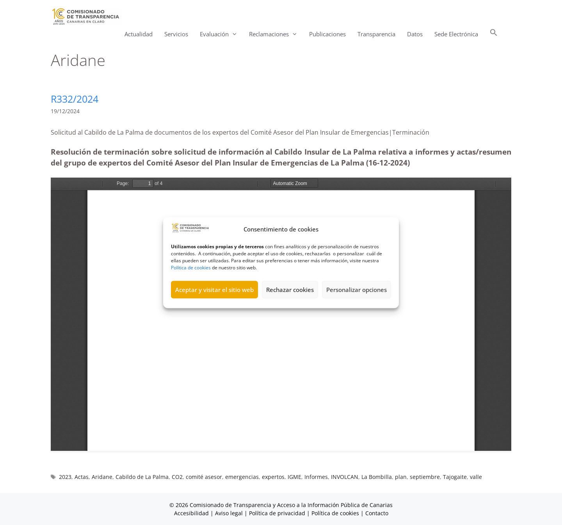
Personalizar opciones (356, 290)
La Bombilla (376, 477)
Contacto (376, 513)
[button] (493, 34)
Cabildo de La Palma (142, 477)
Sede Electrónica (456, 34)
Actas (82, 477)
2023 (65, 477)
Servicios (176, 34)
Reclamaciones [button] (276, 34)
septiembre (425, 477)
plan (401, 477)
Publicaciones (327, 34)
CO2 (177, 477)
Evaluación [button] (221, 34)
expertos (273, 477)
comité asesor (204, 477)
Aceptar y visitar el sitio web (214, 290)
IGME (294, 477)
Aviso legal (229, 513)
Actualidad (138, 34)
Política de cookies (191, 267)
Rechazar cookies (290, 290)
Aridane (102, 477)
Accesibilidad (192, 513)
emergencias (242, 477)
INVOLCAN (344, 477)
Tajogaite (455, 477)
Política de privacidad (277, 513)
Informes (316, 477)
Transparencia (376, 34)
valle (476, 477)
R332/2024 (74, 98)
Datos (415, 34)
